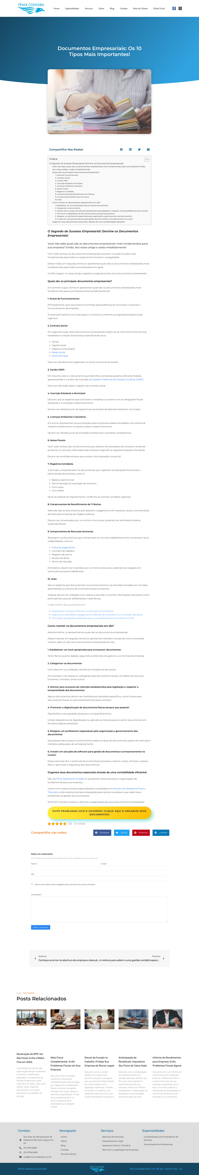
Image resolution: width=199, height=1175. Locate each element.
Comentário (36, 894)
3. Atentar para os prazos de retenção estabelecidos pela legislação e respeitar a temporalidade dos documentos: (101, 211)
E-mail (104, 863)
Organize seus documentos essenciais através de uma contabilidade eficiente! (88, 222)
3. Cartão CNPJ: (62, 181)
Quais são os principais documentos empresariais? (76, 172)
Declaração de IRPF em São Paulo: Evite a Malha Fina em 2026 (30, 1058)
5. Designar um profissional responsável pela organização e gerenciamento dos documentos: (93, 216)
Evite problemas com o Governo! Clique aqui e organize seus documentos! (99, 813)
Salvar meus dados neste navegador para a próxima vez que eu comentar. (65, 884)
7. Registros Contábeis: (64, 192)
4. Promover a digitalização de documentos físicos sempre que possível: (85, 214)
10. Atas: (58, 200)
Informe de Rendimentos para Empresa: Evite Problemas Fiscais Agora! (167, 1061)
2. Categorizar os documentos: (68, 208)
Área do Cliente (140, 8)
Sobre (101, 8)
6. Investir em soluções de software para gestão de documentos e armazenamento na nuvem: (94, 219)
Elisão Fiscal (159, 8)
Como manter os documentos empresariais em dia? (76, 202)
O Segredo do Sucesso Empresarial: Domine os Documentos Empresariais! (86, 163)
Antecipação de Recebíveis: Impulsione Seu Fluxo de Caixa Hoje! (133, 1061)
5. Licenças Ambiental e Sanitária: (69, 186)
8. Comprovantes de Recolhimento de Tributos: (75, 194)
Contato (123, 8)
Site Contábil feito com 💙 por (147, 1169)
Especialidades (72, 8)
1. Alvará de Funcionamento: (67, 175)
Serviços (89, 8)
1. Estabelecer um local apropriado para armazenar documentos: (81, 205)
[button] (121, 149)
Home (56, 8)
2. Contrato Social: (62, 178)
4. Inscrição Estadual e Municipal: (69, 183)
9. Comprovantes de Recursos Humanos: (72, 197)
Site (32, 874)
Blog (112, 8)
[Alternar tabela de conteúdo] (145, 159)
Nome (34, 863)
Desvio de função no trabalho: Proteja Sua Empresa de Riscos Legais (99, 1061)
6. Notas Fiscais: (62, 189)
